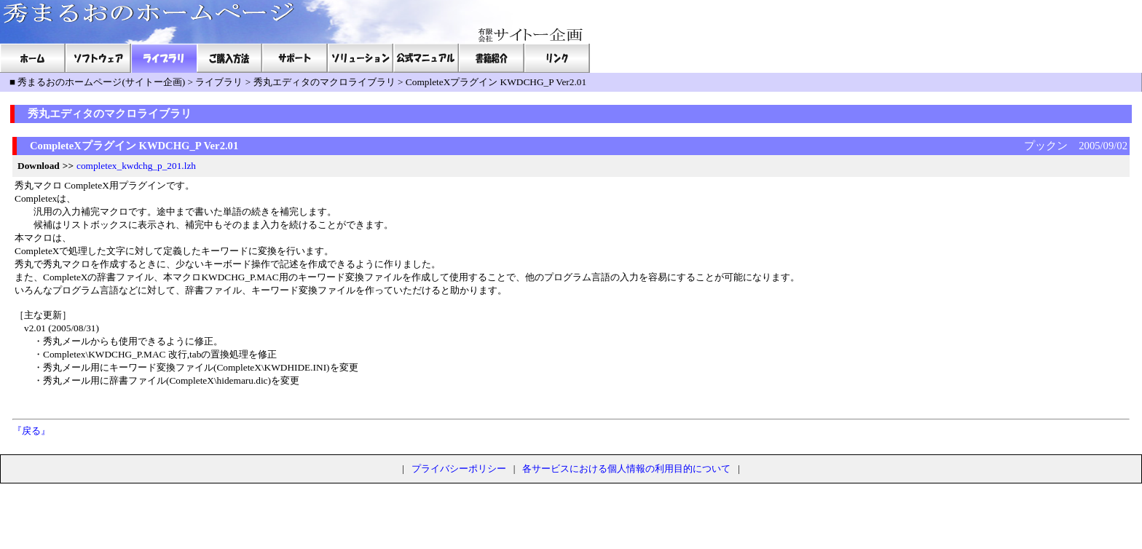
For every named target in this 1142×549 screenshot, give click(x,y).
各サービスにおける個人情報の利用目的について (626, 468)
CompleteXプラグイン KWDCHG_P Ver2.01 (496, 81)
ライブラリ (219, 81)
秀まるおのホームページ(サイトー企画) (101, 81)
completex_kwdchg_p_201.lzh (136, 165)
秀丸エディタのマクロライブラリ (324, 81)
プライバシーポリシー (458, 468)
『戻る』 (31, 430)
